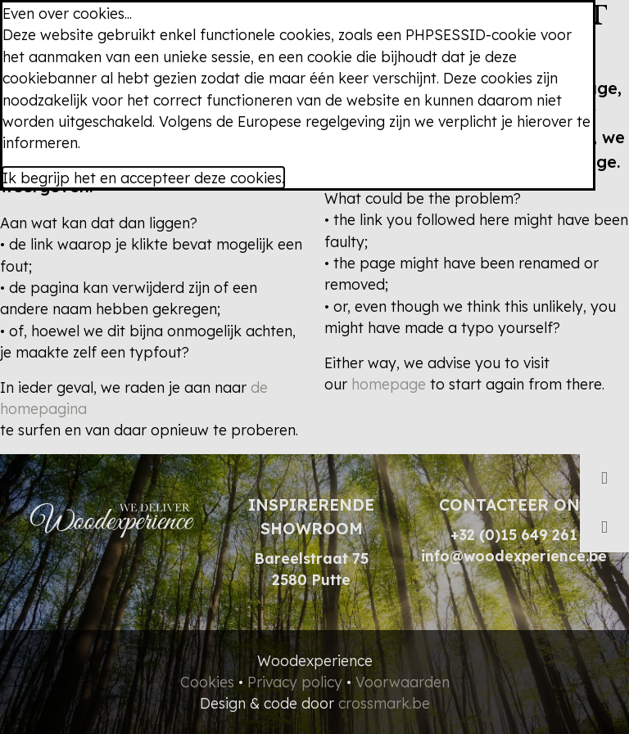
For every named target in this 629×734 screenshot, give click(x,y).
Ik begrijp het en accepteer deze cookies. (143, 178)
